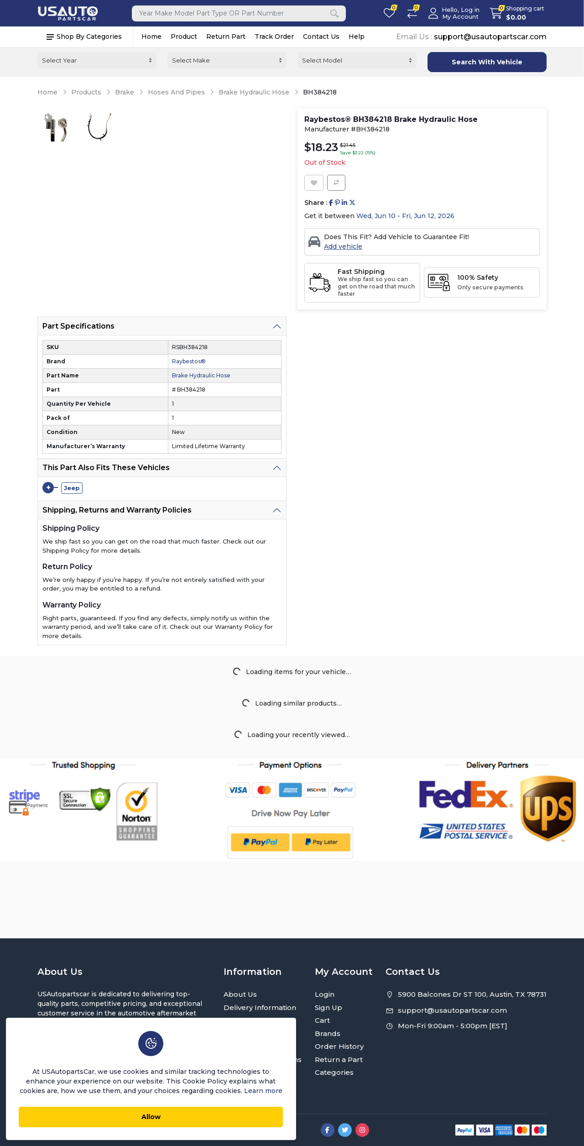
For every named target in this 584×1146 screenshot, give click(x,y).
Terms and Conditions (263, 1059)
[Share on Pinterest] (337, 203)
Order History (339, 1046)
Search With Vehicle (487, 62)
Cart (322, 1020)
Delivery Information (260, 1007)
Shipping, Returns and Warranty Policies (117, 510)
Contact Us (321, 37)
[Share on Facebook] (331, 203)
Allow (125, 1114)
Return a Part (339, 1059)
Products (86, 93)
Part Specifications (78, 326)
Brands (327, 1033)
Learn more (186, 1088)
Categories (334, 1072)
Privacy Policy (247, 1020)
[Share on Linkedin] (344, 203)
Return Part (225, 37)
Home (151, 37)
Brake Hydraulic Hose (254, 93)
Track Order (274, 37)
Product (184, 37)
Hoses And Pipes (176, 93)
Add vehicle (343, 246)
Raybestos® (189, 361)
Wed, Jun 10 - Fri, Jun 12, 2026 (405, 216)
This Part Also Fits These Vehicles (106, 467)
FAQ (231, 1072)
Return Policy (247, 1033)
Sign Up (328, 1007)
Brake (124, 93)
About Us (240, 994)
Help (357, 37)
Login (324, 994)
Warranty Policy (251, 1046)
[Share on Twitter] (352, 203)
